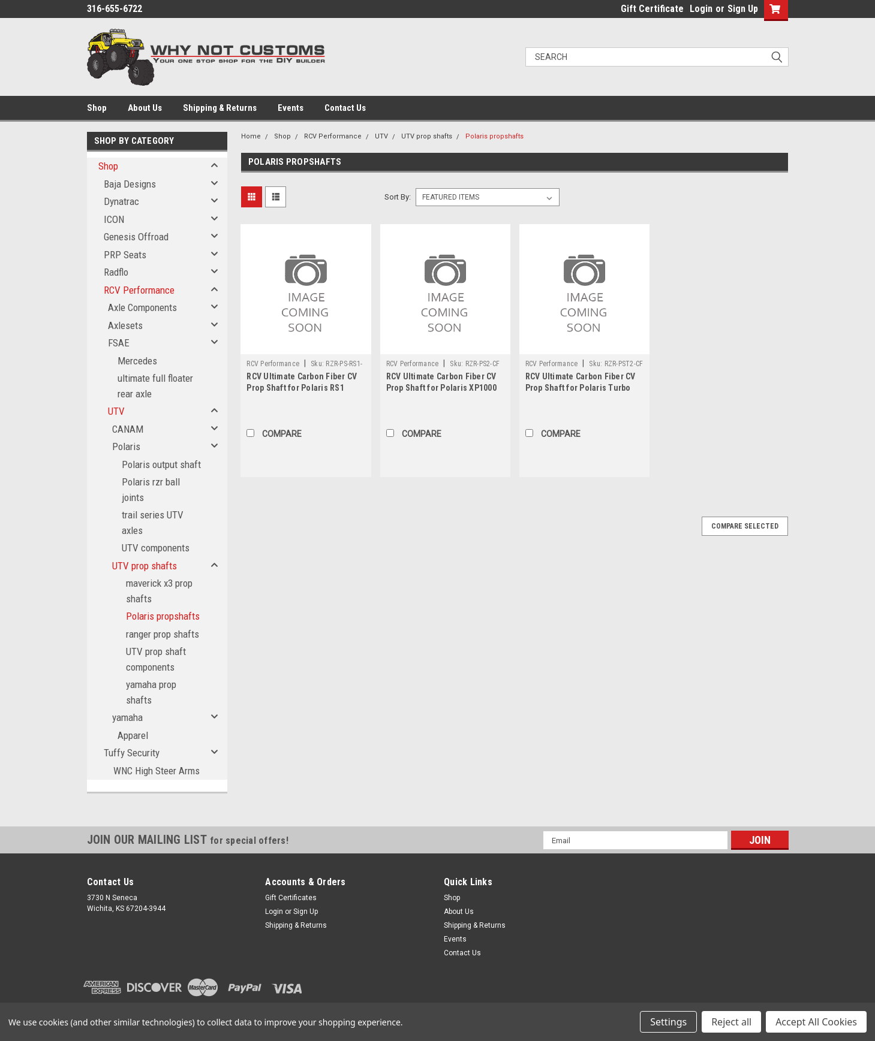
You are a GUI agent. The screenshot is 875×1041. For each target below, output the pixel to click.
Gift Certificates (291, 898)
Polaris (126, 446)
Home (251, 136)
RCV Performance (139, 290)
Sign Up (742, 8)
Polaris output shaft (161, 464)
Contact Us (345, 107)
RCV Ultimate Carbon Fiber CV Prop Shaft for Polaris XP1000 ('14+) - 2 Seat (441, 388)
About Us (145, 107)
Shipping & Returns (220, 107)
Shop (97, 107)
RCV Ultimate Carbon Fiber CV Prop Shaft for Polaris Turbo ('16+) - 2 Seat (580, 388)
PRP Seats (125, 255)
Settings (668, 1021)
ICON (114, 219)
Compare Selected (744, 526)
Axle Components (142, 307)
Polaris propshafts (163, 616)
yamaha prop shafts (151, 692)
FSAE (119, 343)
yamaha (127, 717)
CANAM (127, 429)
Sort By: (397, 196)
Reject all (731, 1021)
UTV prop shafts (144, 566)
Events (290, 107)
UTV (116, 411)
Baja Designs (130, 184)
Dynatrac (121, 201)
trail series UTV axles (153, 522)
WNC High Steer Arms (156, 771)
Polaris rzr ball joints (151, 489)
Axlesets (125, 325)
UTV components (156, 548)
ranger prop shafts (162, 634)
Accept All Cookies (816, 1021)
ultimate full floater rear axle (155, 386)
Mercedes (137, 361)
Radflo (116, 272)
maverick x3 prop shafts (159, 591)
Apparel (133, 735)
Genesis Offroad (136, 237)
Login (701, 8)
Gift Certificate (652, 8)
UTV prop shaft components (156, 659)
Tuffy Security (132, 753)
